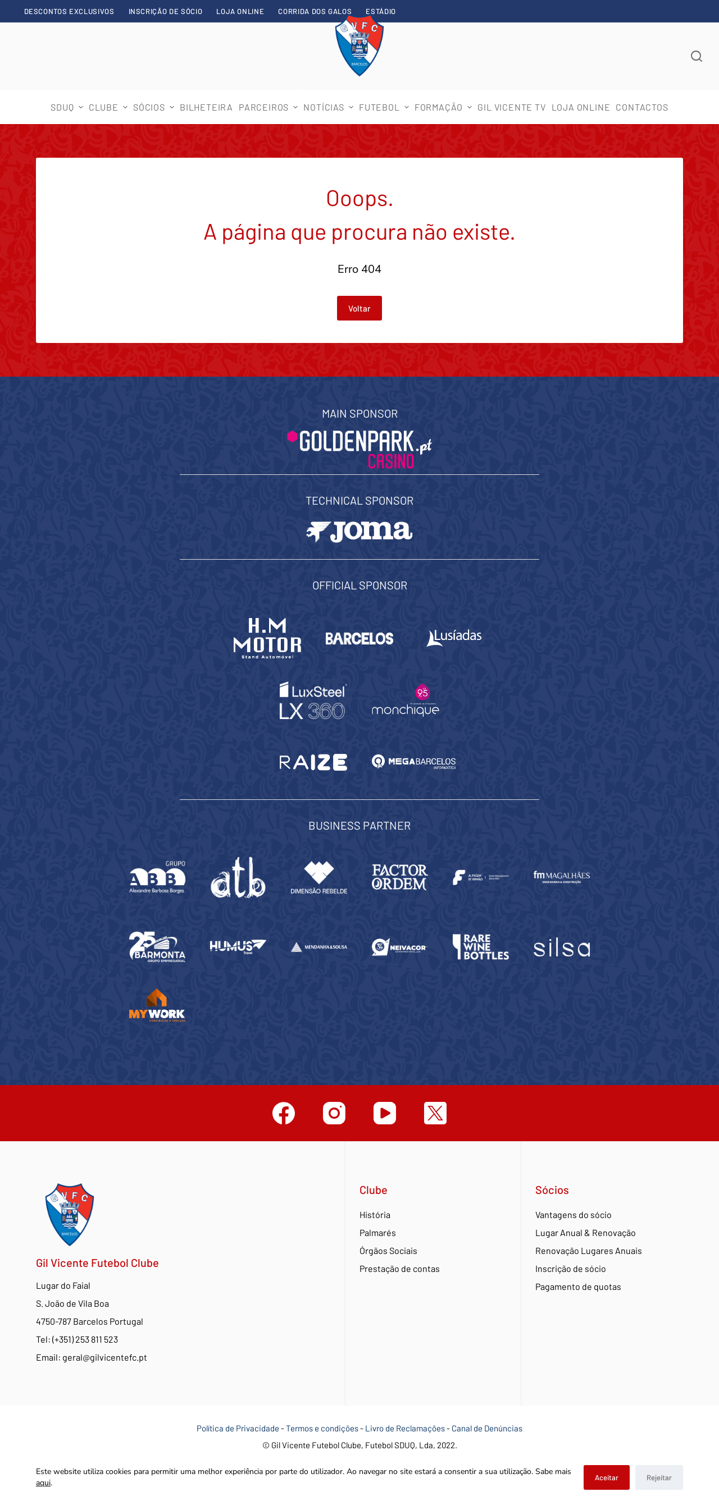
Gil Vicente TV (511, 107)
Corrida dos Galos (315, 11)
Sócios (155, 107)
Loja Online (240, 11)
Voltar (359, 308)
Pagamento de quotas (578, 1286)
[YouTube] (385, 1113)
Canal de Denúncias (487, 1428)
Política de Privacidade (238, 1428)
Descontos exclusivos (69, 11)
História (375, 1214)
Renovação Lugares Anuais (588, 1250)
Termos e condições (322, 1428)
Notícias (329, 107)
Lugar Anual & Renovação (585, 1232)
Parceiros (270, 107)
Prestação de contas (400, 1268)
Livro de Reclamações (406, 1428)
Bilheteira (206, 107)
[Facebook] (283, 1113)
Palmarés (378, 1232)
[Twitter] (435, 1113)
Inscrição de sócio (166, 11)
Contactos (642, 107)
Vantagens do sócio (573, 1214)
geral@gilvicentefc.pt (104, 1357)
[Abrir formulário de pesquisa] (696, 56)
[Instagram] (334, 1113)
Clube (109, 107)
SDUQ (68, 107)
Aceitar (606, 1477)
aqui (43, 1482)
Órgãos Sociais (388, 1250)
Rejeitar (659, 1477)
